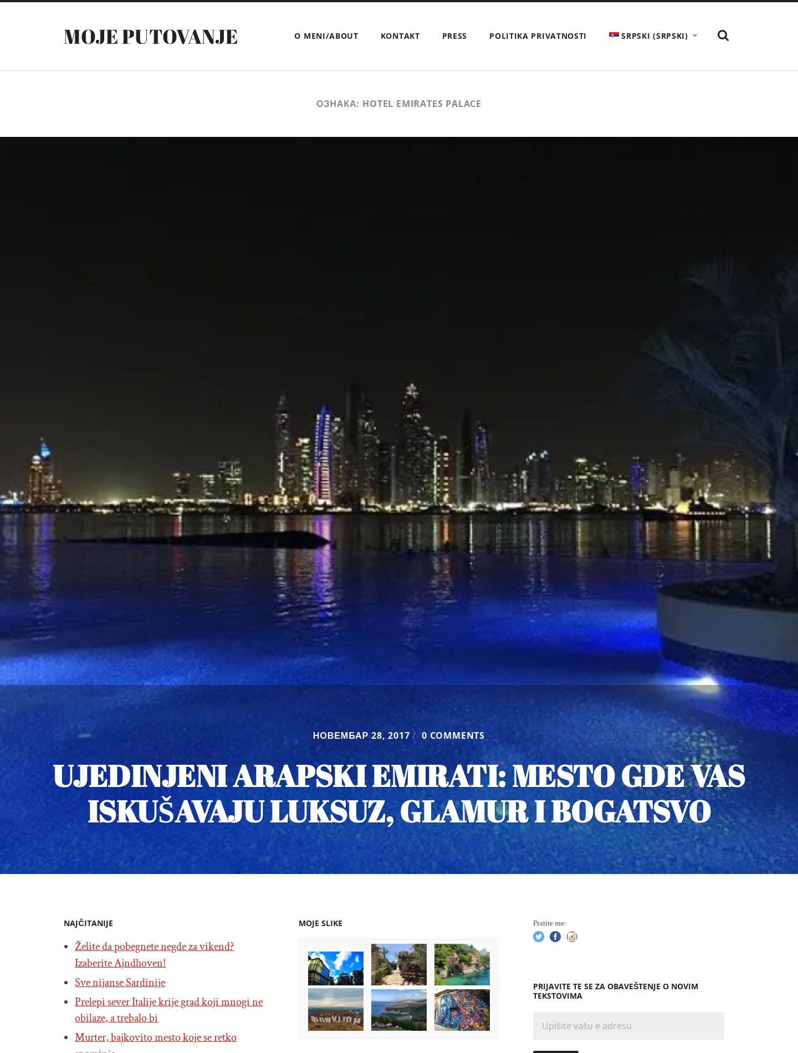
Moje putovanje (151, 36)
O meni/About (326, 35)
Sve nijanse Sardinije (120, 982)
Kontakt (400, 35)
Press (455, 35)
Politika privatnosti (538, 35)
